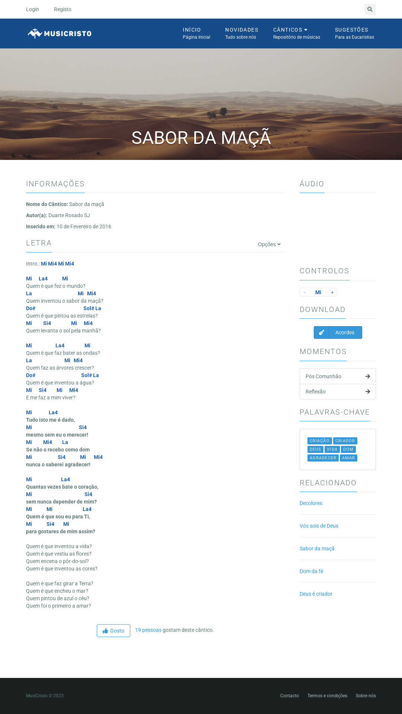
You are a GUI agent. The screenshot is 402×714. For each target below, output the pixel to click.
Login (32, 9)
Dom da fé (311, 571)
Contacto (289, 695)
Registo (62, 9)
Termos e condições (327, 695)
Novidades (241, 34)
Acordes (334, 332)
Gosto (113, 631)
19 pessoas (148, 630)
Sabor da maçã (317, 548)
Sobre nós (366, 695)
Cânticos (296, 34)
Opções (269, 244)
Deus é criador (316, 594)
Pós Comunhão (338, 376)
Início (196, 34)
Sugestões (354, 34)
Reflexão (338, 391)
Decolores (311, 503)
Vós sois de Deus (319, 526)
